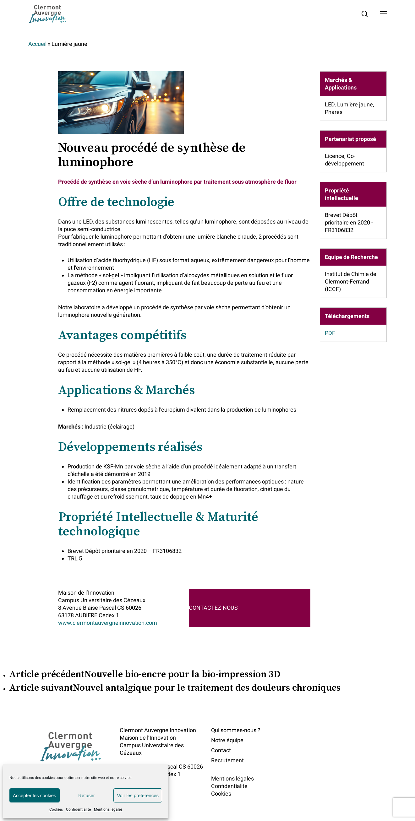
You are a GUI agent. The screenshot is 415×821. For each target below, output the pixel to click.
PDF (330, 333)
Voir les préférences (138, 795)
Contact (221, 750)
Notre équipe (227, 740)
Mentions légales (108, 809)
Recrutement (227, 760)
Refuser (86, 795)
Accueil (37, 44)
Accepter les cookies (34, 795)
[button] (383, 14)
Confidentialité (78, 809)
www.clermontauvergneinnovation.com (107, 622)
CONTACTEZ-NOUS (213, 607)
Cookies (56, 809)
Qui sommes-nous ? (235, 730)
